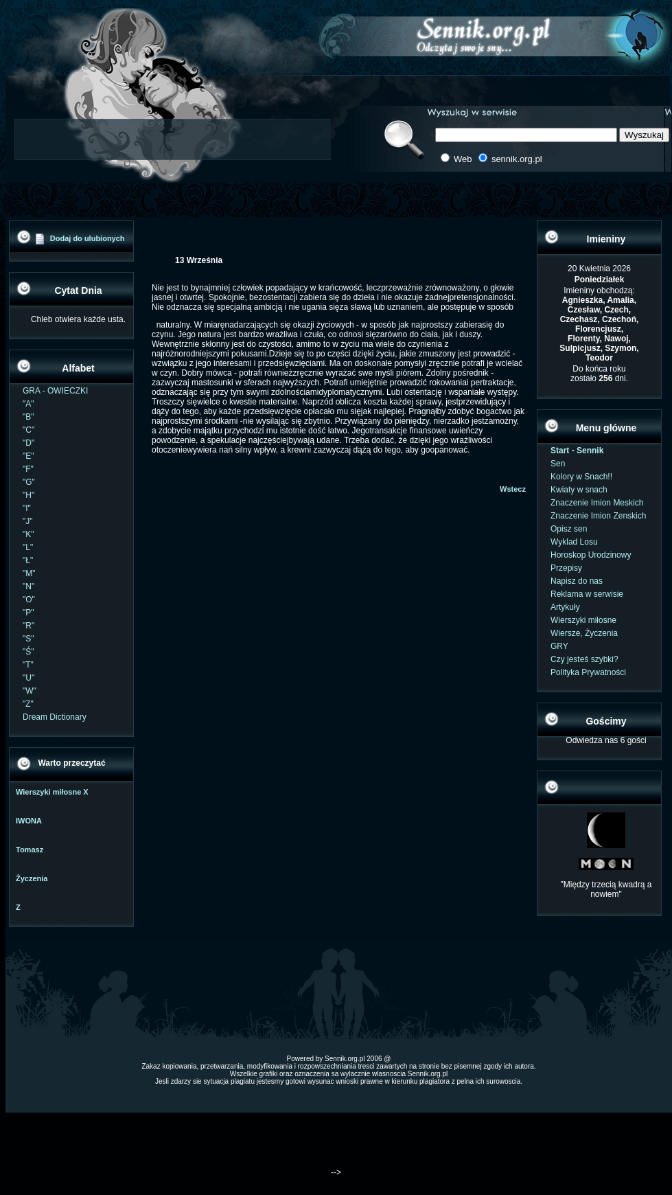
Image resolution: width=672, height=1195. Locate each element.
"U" (28, 678)
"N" (28, 586)
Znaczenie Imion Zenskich (598, 516)
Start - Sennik (577, 450)
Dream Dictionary (54, 717)
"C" (28, 430)
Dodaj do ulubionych (87, 238)
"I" (27, 508)
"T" (28, 665)
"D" (28, 443)
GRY (559, 646)
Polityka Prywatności (588, 672)
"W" (29, 691)
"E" (28, 456)
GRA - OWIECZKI (55, 391)
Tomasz (29, 849)
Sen (558, 463)
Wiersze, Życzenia (584, 633)
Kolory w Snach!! (581, 476)
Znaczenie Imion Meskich (597, 503)
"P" (28, 612)
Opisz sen (569, 529)
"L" (28, 547)
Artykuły (565, 607)
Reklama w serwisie (587, 594)
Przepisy (566, 568)
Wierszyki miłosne (583, 620)
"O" (29, 599)
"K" (28, 534)
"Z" (28, 704)
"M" (29, 573)
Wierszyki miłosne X (52, 792)
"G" (29, 482)
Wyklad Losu (574, 542)
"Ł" (28, 560)
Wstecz (513, 489)
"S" (28, 639)
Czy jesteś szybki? (584, 659)
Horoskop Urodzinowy (591, 555)
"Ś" (28, 652)
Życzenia (31, 878)
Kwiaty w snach (579, 489)
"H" (28, 495)
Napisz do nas (577, 581)
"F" (28, 469)
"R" (28, 625)
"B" (28, 417)
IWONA (29, 821)
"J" (28, 521)
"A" (28, 404)
